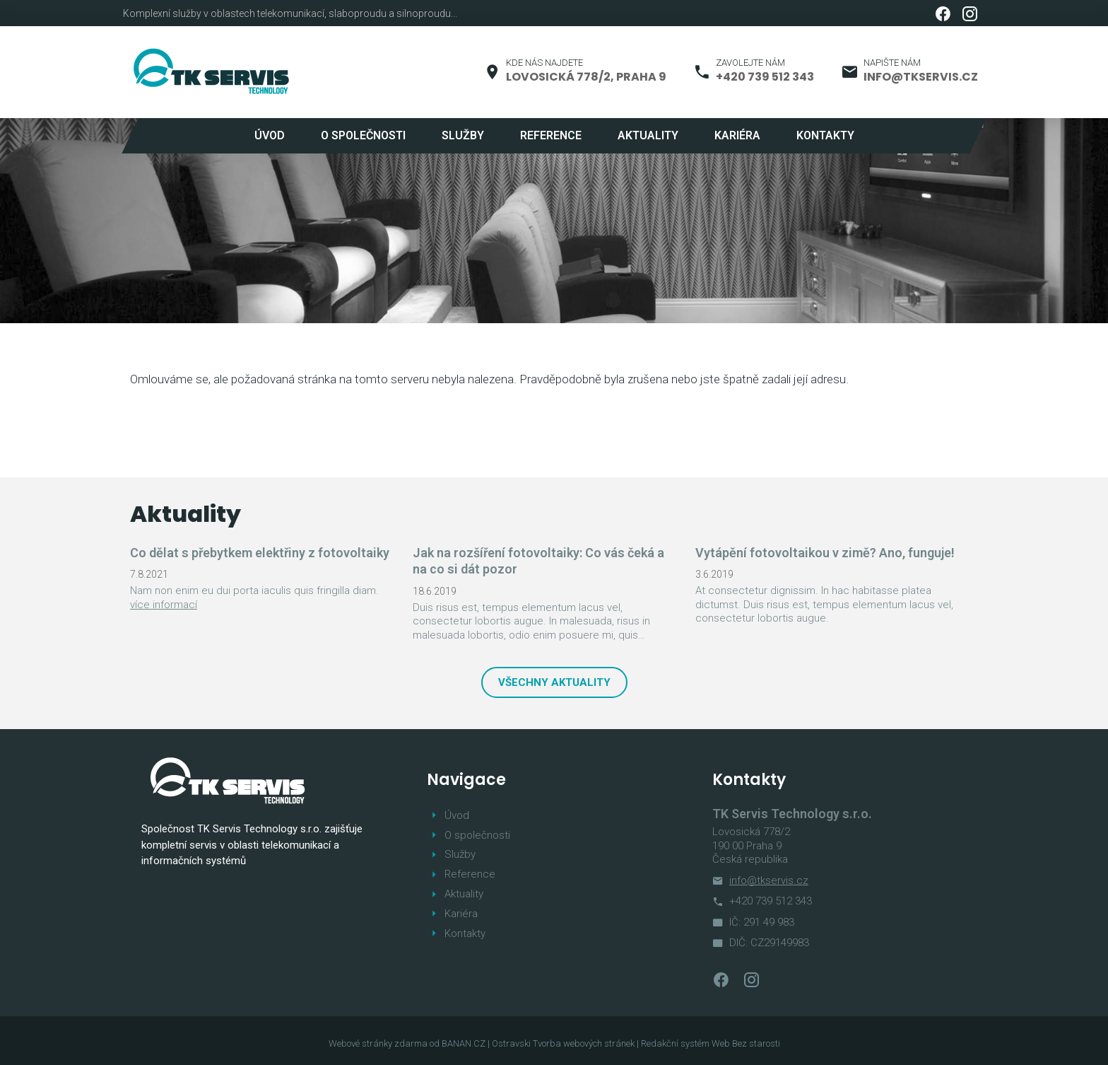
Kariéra (737, 135)
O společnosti (363, 135)
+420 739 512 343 (765, 77)
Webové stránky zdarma (378, 1043)
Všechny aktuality (554, 682)
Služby (463, 135)
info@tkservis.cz (921, 77)
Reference (551, 135)
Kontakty (825, 135)
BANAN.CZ (463, 1043)
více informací (163, 604)
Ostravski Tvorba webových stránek (563, 1043)
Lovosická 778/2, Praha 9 (586, 77)
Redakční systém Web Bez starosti (710, 1043)
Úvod (269, 135)
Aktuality (648, 135)
